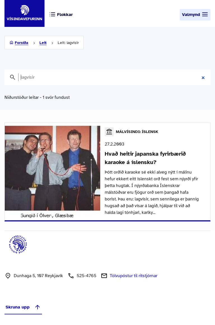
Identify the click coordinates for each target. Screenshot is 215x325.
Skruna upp (23, 307)
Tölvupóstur (133, 276)
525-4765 (86, 276)
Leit (42, 42)
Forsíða (21, 42)
